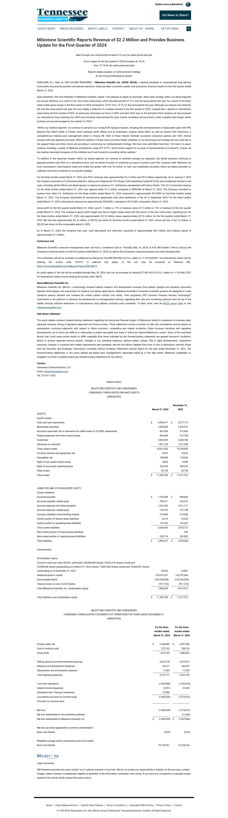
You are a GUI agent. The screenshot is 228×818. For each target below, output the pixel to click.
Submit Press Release (92, 805)
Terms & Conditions (116, 805)
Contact (118, 28)
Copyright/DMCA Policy (141, 805)
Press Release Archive (66, 805)
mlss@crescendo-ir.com (56, 371)
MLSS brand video (173, 303)
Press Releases (71, 28)
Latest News (46, 28)
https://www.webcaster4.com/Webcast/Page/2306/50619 (67, 266)
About (49, 805)
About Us (136, 28)
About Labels (97, 28)
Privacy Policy (163, 805)
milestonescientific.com (49, 307)
